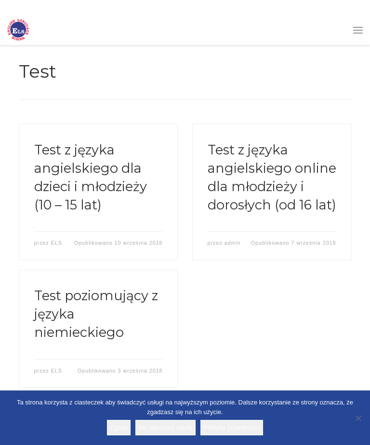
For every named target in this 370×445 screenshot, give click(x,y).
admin (233, 243)
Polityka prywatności (231, 427)
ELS (56, 243)
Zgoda (119, 427)
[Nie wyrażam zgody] (358, 418)
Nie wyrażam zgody (165, 427)
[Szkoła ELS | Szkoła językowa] (18, 29)
